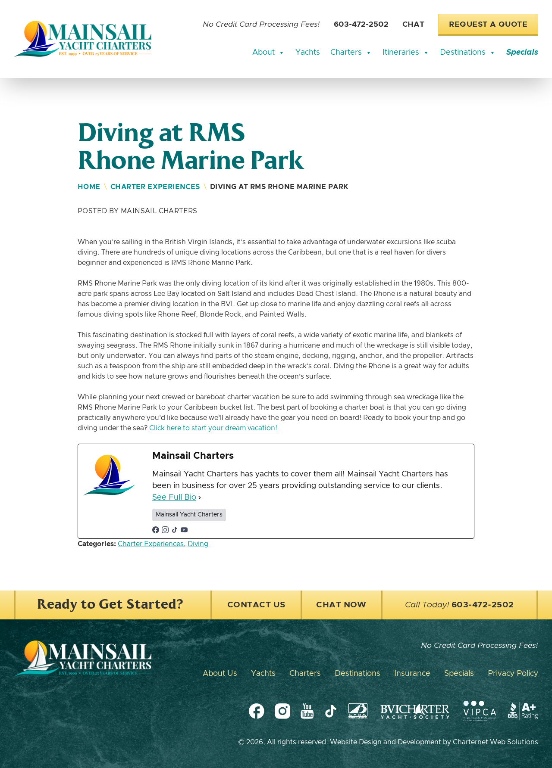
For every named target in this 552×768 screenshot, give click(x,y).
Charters (351, 52)
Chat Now (341, 605)
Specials (522, 52)
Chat (413, 24)
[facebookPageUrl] (155, 529)
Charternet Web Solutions (495, 742)
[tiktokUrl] (174, 529)
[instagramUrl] (165, 529)
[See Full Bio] (199, 498)
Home (89, 186)
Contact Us (256, 605)
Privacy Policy (513, 674)
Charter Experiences (155, 186)
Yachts (307, 52)
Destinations (468, 52)
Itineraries (406, 52)
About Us (220, 674)
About (268, 52)
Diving (198, 544)
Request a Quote (488, 24)
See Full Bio (174, 497)
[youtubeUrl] (184, 529)
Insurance (412, 674)
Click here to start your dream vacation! (213, 428)
